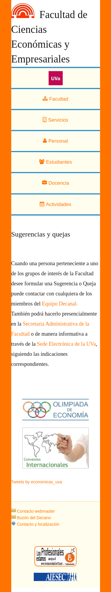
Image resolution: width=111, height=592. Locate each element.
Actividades (55, 204)
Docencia (55, 183)
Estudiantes (55, 162)
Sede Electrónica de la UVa (66, 344)
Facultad (55, 99)
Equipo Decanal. (60, 304)
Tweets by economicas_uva (36, 482)
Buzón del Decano (31, 517)
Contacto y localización (35, 524)
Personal (55, 141)
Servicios (55, 120)
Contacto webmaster (33, 511)
